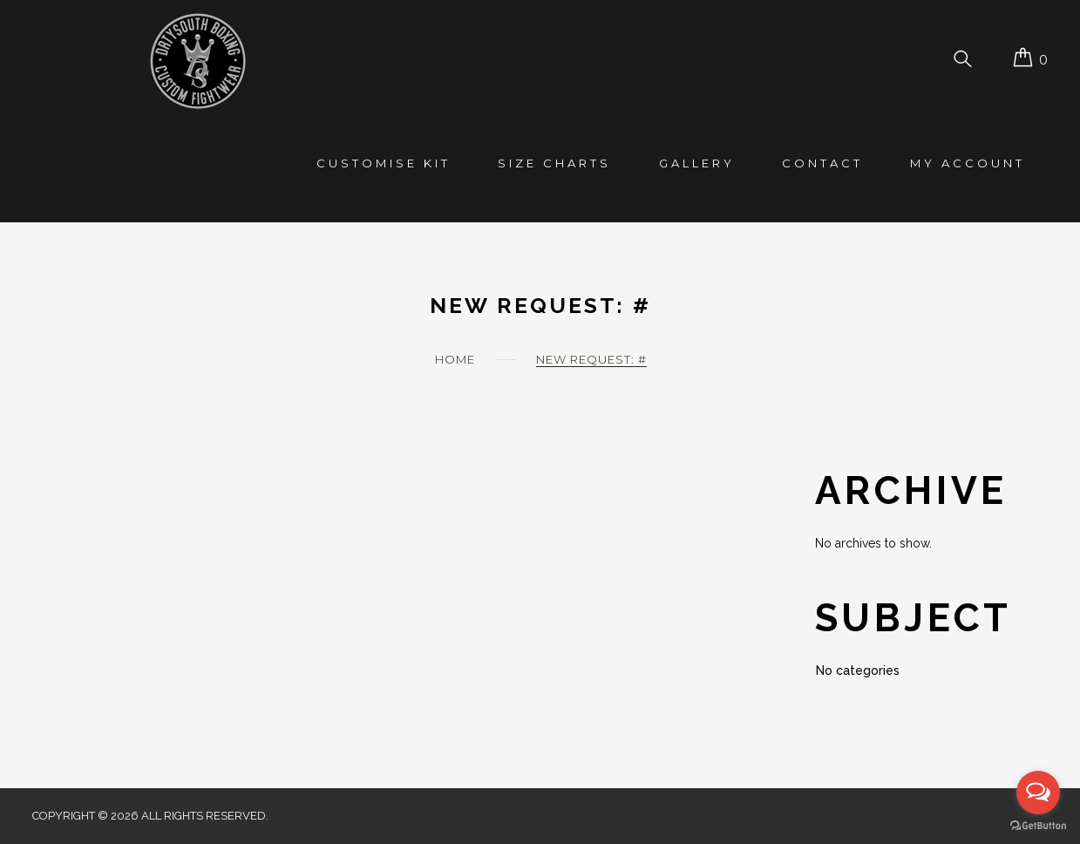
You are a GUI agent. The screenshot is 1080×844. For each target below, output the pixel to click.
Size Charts (554, 163)
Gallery (697, 163)
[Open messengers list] (1038, 792)
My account (967, 163)
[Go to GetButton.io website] (1038, 826)
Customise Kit (383, 163)
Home (455, 359)
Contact (822, 163)
